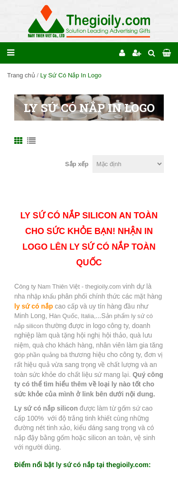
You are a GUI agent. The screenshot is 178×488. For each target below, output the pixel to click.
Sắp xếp (76, 164)
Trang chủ (21, 75)
